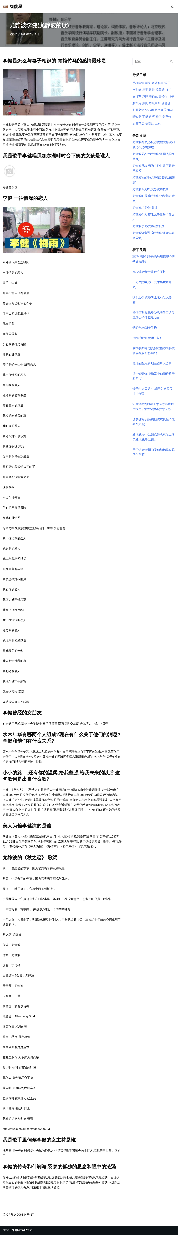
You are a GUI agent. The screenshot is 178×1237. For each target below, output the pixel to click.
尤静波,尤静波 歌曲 (145, 208)
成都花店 (138, 123)
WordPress (25, 1232)
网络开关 (161, 110)
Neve (6, 1232)
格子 (171, 96)
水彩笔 (136, 89)
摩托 (145, 103)
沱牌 (145, 96)
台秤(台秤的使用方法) (146, 339)
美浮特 (166, 117)
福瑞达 (149, 123)
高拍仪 (163, 96)
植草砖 (160, 89)
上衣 (158, 123)
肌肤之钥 (138, 110)
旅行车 (136, 96)
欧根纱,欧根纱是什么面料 (149, 272)
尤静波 (13, 34)
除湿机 (165, 103)
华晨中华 (155, 103)
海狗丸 (153, 96)
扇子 (145, 89)
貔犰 (158, 117)
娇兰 (168, 89)
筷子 (167, 83)
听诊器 (136, 117)
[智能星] (12, 6)
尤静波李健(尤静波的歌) (148, 226)
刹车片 (136, 103)
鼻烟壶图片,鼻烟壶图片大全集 (152, 364)
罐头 (148, 83)
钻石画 (149, 110)
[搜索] (172, 6)
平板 (145, 117)
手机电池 (138, 83)
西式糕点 (158, 83)
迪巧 (152, 117)
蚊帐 (152, 89)
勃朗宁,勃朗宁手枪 (144, 328)
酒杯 (170, 110)
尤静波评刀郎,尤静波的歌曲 (150, 189)
